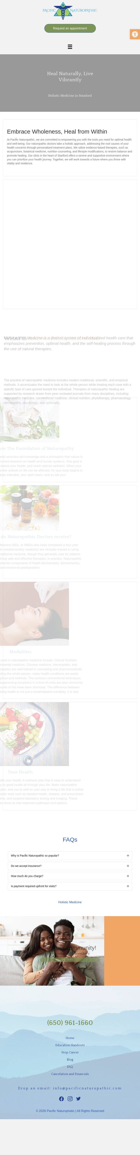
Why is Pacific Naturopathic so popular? (35, 855)
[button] (135, 34)
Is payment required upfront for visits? (33, 886)
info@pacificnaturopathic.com (87, 1088)
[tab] (70, 855)
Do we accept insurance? (26, 865)
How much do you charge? (27, 876)
